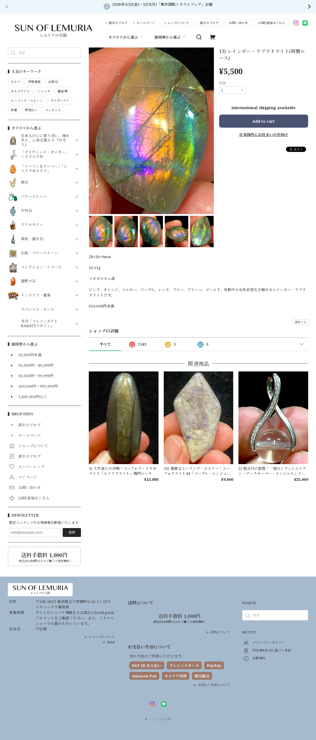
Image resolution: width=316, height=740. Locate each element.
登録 (71, 532)
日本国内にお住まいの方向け (263, 134)
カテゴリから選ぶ (126, 37)
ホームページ (145, 23)
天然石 (26, 211)
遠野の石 (28, 281)
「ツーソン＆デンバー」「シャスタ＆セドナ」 (44, 168)
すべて (105, 344)
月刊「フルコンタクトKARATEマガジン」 (39, 323)
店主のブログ (118, 23)
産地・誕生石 (32, 239)
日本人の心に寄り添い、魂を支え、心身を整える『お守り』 (45, 140)
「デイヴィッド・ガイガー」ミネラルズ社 (45, 154)
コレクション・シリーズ (41, 267)
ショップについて (176, 23)
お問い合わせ (238, 23)
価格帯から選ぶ (170, 37)
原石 (24, 182)
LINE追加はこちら (271, 23)
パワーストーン (34, 196)
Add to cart (263, 121)
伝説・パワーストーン (39, 253)
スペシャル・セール (37, 309)
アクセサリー (32, 225)
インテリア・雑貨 (36, 295)
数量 (222, 83)
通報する (300, 322)
